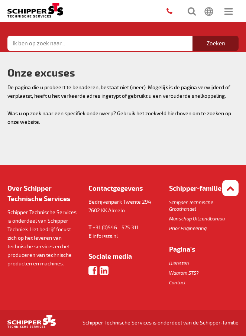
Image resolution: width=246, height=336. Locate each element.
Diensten (179, 263)
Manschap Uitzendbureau (197, 219)
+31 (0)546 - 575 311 (116, 227)
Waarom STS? (183, 273)
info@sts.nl (105, 236)
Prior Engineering (188, 229)
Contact (177, 283)
